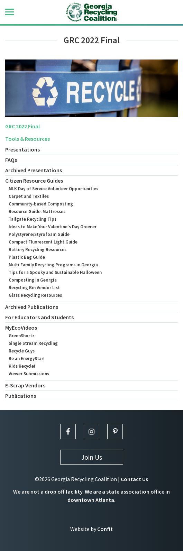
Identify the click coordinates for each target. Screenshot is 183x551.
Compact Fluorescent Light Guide (43, 242)
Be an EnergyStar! (27, 358)
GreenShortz (22, 336)
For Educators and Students (39, 317)
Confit (105, 528)
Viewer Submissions (29, 374)
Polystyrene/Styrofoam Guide (39, 234)
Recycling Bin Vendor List (34, 288)
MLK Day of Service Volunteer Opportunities (53, 189)
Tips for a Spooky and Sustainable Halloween (55, 272)
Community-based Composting (41, 204)
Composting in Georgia (33, 280)
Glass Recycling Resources (35, 295)
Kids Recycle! (22, 366)
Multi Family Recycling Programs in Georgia (53, 265)
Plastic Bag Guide (27, 257)
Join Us (91, 457)
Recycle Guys (22, 351)
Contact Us (134, 479)
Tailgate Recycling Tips (32, 219)
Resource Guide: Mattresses (37, 211)
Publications (20, 395)
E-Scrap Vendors (25, 385)
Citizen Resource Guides (34, 180)
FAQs (11, 159)
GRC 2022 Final (22, 126)
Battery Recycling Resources (37, 249)
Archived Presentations (33, 170)
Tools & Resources (27, 138)
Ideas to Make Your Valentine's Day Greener (53, 227)
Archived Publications (31, 306)
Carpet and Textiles (29, 196)
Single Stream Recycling (33, 343)
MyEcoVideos (21, 327)
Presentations (22, 149)
